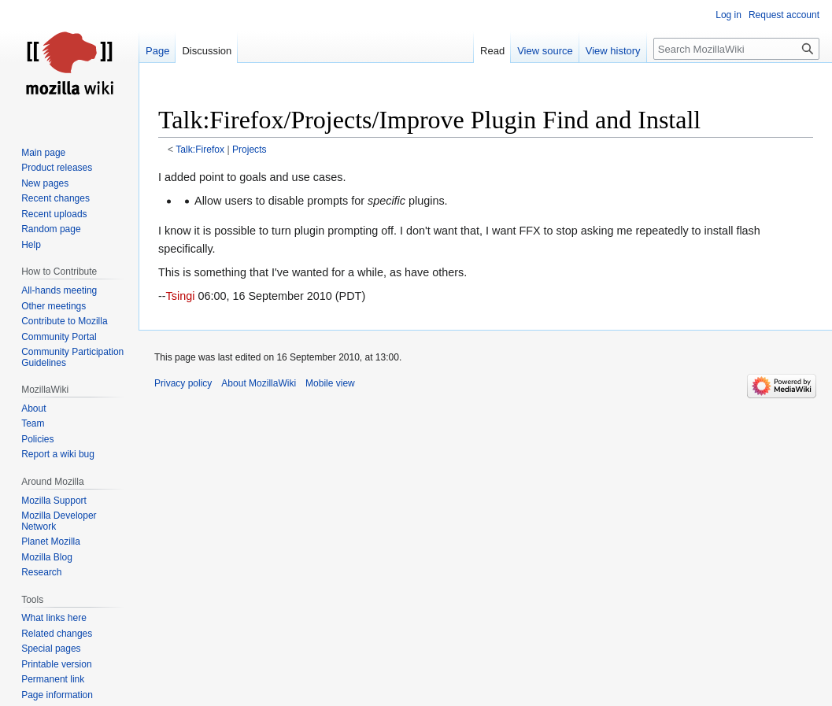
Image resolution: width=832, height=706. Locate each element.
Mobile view (330, 383)
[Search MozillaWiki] (736, 49)
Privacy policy (183, 383)
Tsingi (180, 296)
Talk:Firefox (200, 149)
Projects (249, 149)
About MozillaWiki (258, 383)
